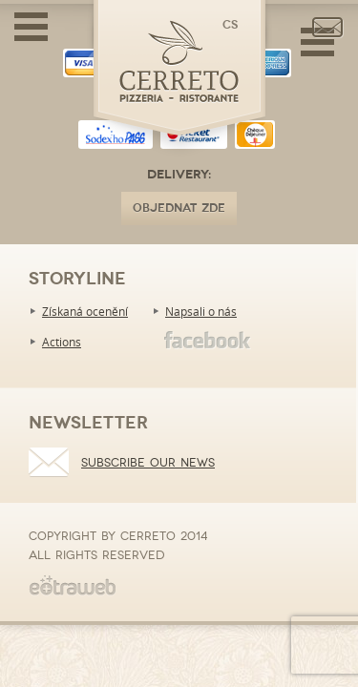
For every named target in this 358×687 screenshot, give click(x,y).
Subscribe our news (148, 462)
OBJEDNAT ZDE (179, 208)
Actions (61, 341)
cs (230, 25)
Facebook (207, 340)
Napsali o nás (201, 311)
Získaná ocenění (85, 311)
